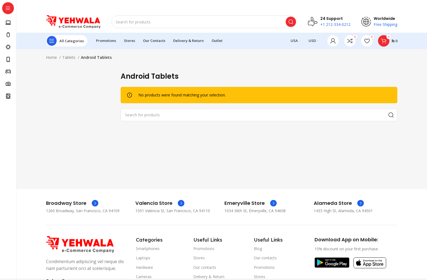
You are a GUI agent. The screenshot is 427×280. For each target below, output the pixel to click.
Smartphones (148, 248)
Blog (258, 248)
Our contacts (204, 267)
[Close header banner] (420, 5)
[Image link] (80, 243)
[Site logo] (73, 21)
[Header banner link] (213, 5)
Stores (199, 257)
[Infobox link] (72, 203)
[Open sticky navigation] (66, 40)
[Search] (204, 22)
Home (52, 57)
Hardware (144, 267)
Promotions (203, 248)
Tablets (69, 57)
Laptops (143, 257)
